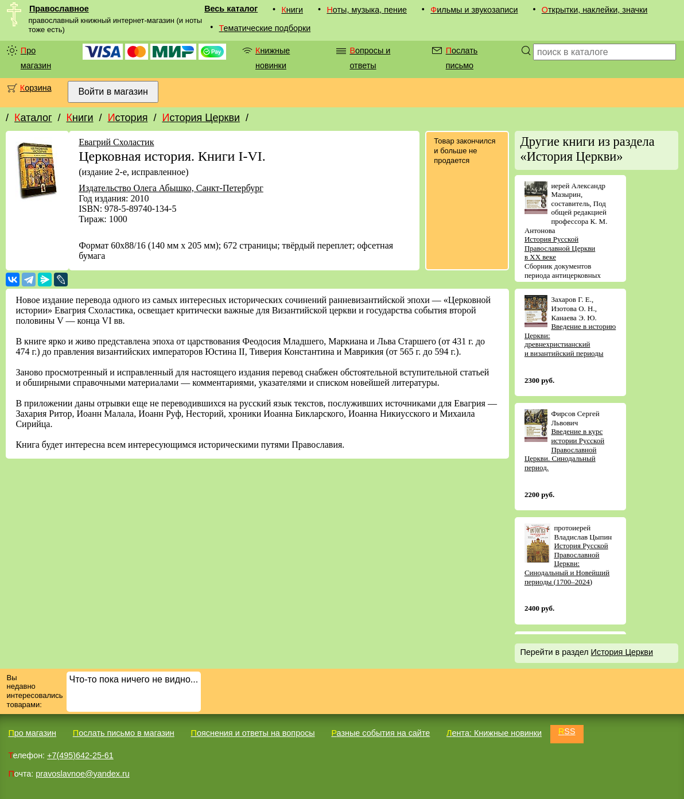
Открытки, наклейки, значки (595, 9)
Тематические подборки (265, 28)
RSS (567, 731)
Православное (59, 8)
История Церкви (201, 117)
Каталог (33, 117)
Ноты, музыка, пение (367, 9)
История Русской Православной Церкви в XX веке (559, 248)
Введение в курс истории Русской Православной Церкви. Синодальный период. (564, 449)
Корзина (36, 87)
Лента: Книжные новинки (494, 733)
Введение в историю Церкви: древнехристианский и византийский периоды (570, 340)
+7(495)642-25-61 (80, 755)
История (128, 117)
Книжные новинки (272, 58)
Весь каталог (231, 8)
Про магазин (36, 58)
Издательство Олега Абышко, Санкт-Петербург (171, 188)
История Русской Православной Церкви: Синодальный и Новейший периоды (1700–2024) (566, 563)
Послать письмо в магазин (123, 733)
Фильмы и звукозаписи (474, 9)
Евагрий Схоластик (116, 142)
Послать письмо (462, 58)
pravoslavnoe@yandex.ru (82, 773)
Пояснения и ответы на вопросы (253, 733)
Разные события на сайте (380, 733)
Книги (292, 9)
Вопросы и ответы (369, 58)
